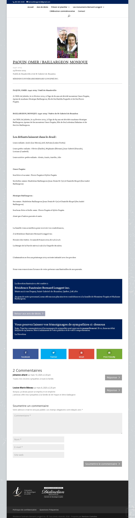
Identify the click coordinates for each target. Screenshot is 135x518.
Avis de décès (42, 7)
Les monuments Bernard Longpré (87, 7)
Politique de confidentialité (24, 510)
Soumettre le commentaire (101, 464)
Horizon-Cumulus (89, 516)
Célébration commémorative (62, 11)
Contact (81, 11)
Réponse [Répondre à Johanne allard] (112, 377)
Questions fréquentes (49, 510)
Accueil (31, 7)
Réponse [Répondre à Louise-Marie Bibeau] (112, 390)
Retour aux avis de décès (27, 313)
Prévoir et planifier (59, 7)
